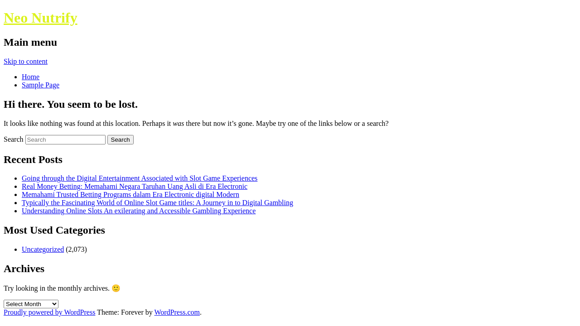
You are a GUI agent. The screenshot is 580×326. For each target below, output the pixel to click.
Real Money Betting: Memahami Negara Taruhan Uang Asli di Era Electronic (134, 186)
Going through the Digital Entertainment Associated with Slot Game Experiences (139, 178)
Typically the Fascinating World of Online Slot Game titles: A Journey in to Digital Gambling (157, 202)
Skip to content (26, 61)
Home (30, 77)
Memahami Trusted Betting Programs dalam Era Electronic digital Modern (130, 194)
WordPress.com (176, 312)
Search (14, 139)
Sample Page (40, 85)
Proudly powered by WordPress (49, 312)
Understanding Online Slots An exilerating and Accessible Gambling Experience (139, 211)
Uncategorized (43, 249)
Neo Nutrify (40, 18)
